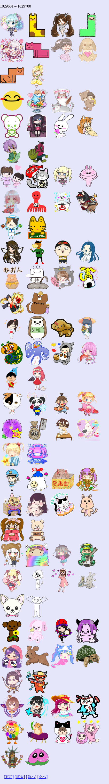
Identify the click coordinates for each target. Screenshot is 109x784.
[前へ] (31, 777)
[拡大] (20, 777)
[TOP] (9, 777)
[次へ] (42, 777)
